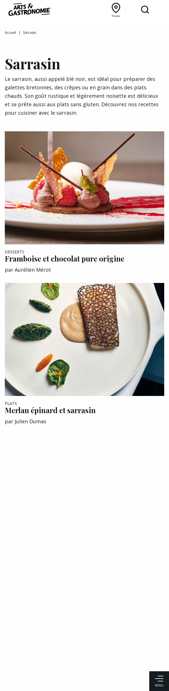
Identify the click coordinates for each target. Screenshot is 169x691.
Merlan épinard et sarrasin (50, 410)
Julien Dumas (30, 421)
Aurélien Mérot (33, 269)
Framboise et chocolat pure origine (64, 258)
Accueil (10, 32)
